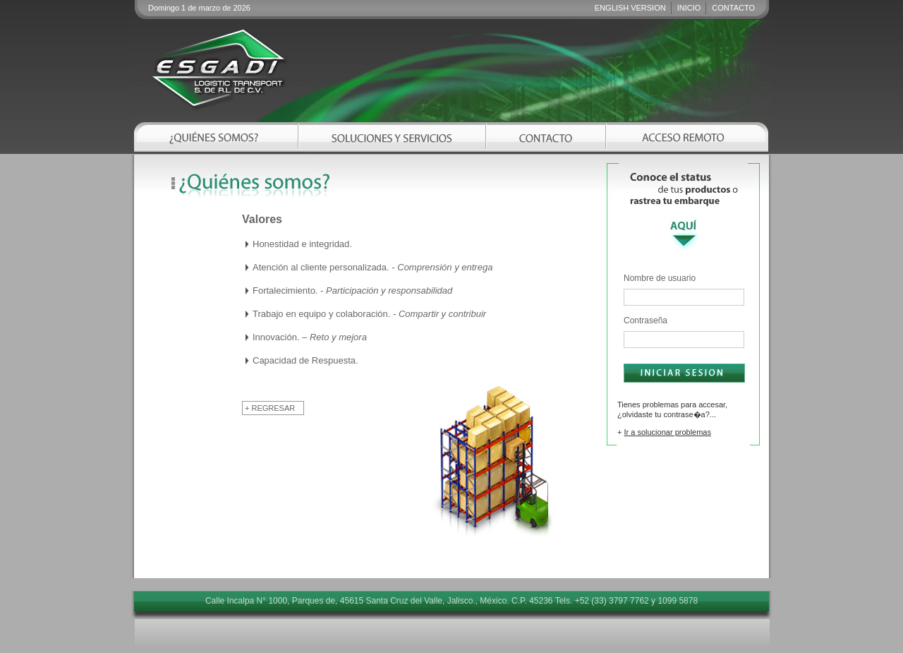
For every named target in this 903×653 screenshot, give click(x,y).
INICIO (689, 8)
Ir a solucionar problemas (667, 432)
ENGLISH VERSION (630, 8)
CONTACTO (733, 8)
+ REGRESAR (270, 408)
